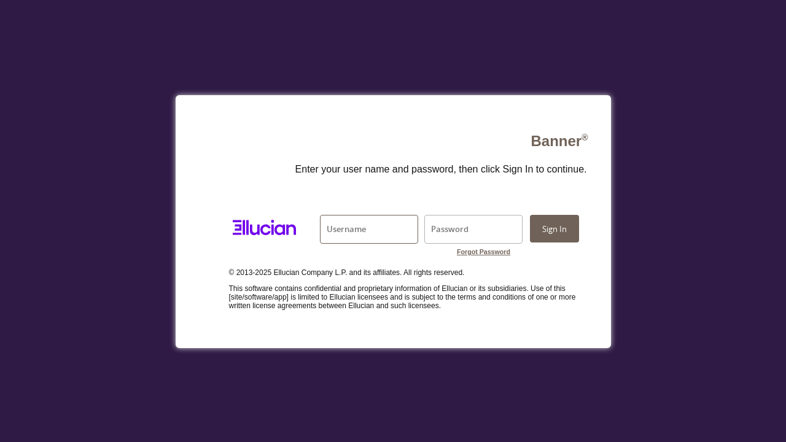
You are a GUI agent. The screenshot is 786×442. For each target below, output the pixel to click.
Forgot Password (483, 251)
